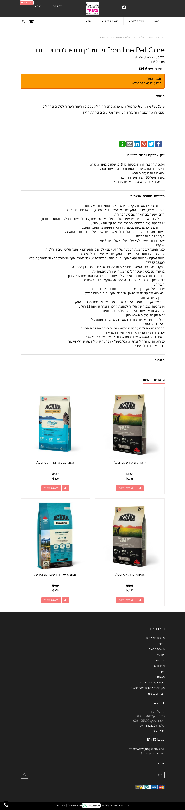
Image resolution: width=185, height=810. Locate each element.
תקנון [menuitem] (162, 671)
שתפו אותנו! (147, 753)
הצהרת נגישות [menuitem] (156, 693)
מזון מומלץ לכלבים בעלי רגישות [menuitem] (148, 687)
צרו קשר (160, 753)
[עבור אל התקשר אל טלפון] (6, 805)
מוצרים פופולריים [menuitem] (155, 637)
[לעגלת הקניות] (31, 21)
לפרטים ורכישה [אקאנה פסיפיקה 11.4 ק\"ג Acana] (51, 488)
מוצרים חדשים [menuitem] (157, 648)
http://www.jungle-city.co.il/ (146, 748)
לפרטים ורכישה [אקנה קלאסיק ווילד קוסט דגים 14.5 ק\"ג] (51, 599)
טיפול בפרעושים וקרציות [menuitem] (151, 682)
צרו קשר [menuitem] (57, 6)
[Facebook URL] (124, 7)
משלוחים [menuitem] (160, 676)
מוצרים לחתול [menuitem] (110, 21)
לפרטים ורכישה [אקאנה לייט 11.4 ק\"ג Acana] (126, 488)
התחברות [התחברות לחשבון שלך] (26, 2)
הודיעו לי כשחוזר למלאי (146, 83)
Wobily (105, 804)
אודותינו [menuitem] (160, 660)
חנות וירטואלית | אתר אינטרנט (67, 804)
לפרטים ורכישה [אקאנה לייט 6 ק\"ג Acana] (126, 599)
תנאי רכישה (158, 730)
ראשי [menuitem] (156, 21)
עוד (38, 6)
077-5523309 (148, 725)
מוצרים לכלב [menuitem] (136, 21)
